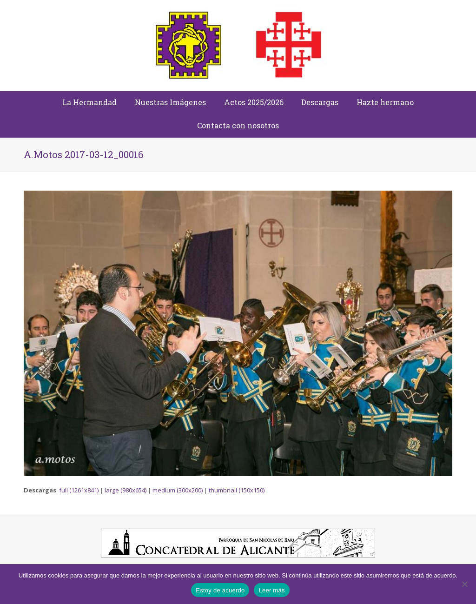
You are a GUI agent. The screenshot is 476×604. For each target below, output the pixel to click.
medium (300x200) (177, 490)
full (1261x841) (79, 490)
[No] (464, 584)
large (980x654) (125, 490)
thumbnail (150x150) (236, 490)
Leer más (271, 590)
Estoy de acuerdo (220, 590)
